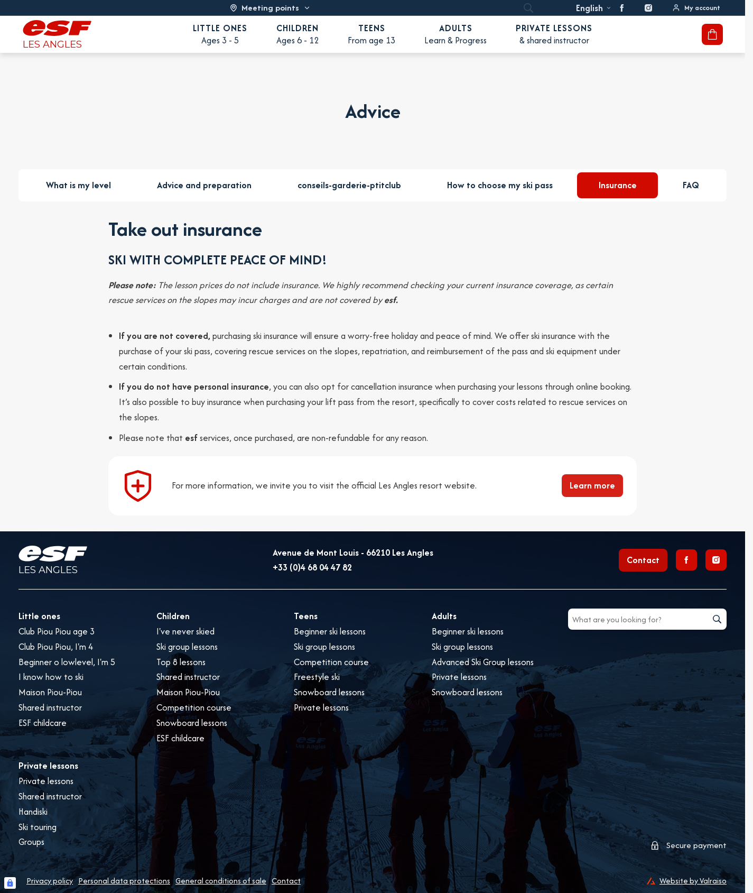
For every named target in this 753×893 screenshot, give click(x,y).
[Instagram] (716, 559)
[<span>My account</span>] (696, 7)
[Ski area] (270, 8)
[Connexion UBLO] (10, 883)
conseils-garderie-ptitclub (349, 185)
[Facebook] (686, 559)
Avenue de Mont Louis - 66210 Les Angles (353, 552)
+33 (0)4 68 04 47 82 (312, 567)
